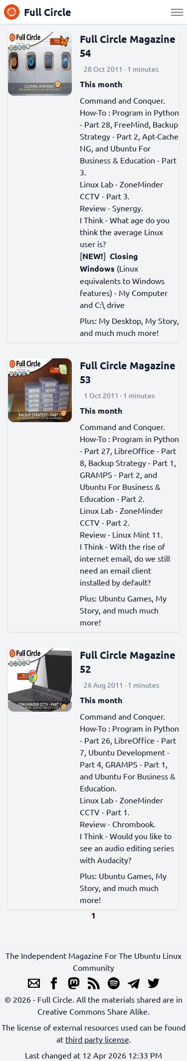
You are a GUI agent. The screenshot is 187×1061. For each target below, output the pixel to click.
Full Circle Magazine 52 (128, 661)
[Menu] (177, 12)
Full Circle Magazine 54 (128, 45)
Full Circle (37, 12)
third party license (97, 1039)
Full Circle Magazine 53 (128, 372)
